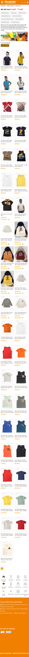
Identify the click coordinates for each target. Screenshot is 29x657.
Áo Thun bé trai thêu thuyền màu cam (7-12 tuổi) (21, 363)
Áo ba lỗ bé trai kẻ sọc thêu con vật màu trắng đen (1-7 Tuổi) (21, 388)
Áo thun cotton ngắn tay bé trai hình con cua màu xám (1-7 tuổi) (7, 166)
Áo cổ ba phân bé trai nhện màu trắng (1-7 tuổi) (20, 314)
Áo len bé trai (19, 19)
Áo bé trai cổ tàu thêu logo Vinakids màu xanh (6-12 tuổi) (7, 92)
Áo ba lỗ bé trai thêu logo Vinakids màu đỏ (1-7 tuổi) (7, 486)
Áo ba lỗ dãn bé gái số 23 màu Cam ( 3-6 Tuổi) (7, 460)
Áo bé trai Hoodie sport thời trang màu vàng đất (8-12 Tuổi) (7, 265)
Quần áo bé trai (11, 5)
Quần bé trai (22, 13)
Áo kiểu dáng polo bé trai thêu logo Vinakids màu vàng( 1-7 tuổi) (7, 511)
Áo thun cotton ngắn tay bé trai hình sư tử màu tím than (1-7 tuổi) (21, 142)
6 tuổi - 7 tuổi (4, 45)
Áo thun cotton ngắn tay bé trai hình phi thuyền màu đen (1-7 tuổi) (6, 142)
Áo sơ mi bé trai (17, 16)
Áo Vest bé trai (15, 22)
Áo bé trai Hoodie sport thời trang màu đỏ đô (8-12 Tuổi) (21, 265)
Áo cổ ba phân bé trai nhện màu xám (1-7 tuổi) (7, 314)
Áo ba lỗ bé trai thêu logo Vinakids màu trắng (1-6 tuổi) (6, 191)
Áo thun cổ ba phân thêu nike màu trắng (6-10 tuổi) (21, 289)
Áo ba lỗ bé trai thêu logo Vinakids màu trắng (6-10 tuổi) (20, 338)
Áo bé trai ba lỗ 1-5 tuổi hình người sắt (21, 165)
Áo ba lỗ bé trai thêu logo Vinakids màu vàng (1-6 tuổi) (21, 191)
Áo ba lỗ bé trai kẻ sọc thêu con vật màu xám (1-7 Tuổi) (21, 412)
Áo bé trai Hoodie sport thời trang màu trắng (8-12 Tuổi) (21, 240)
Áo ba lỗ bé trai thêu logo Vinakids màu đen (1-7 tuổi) (21, 461)
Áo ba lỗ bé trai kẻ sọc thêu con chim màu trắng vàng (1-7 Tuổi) (7, 560)
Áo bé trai (18, 5)
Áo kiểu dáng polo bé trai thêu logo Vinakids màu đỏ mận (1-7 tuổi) (21, 535)
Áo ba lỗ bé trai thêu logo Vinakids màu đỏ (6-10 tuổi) (7, 363)
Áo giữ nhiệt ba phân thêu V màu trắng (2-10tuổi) (6, 240)
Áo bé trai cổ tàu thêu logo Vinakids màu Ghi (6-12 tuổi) (21, 92)
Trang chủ (3, 5)
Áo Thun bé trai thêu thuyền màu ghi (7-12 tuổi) (6, 388)
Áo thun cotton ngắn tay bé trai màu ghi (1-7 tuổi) (21, 117)
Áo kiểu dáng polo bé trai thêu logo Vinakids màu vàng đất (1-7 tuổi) (7, 338)
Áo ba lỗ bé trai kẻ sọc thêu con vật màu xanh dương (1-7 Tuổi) (7, 437)
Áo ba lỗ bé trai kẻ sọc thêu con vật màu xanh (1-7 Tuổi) (21, 437)
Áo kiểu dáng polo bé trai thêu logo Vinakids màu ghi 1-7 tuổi (7, 535)
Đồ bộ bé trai (5, 13)
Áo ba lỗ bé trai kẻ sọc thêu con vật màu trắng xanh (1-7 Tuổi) (7, 412)
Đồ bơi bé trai (5, 22)
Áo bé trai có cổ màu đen (6, 214)
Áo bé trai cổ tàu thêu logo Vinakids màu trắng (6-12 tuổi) (20, 215)
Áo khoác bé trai (6, 16)
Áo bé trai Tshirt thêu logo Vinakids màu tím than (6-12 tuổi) (7, 68)
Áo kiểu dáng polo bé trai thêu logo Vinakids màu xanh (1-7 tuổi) (21, 511)
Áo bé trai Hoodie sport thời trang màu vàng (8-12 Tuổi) (7, 289)
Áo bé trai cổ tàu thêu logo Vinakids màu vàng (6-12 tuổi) (21, 68)
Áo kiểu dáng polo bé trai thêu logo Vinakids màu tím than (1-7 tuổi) (21, 486)
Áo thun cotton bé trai (7, 19)
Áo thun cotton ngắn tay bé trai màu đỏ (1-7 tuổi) (7, 117)
